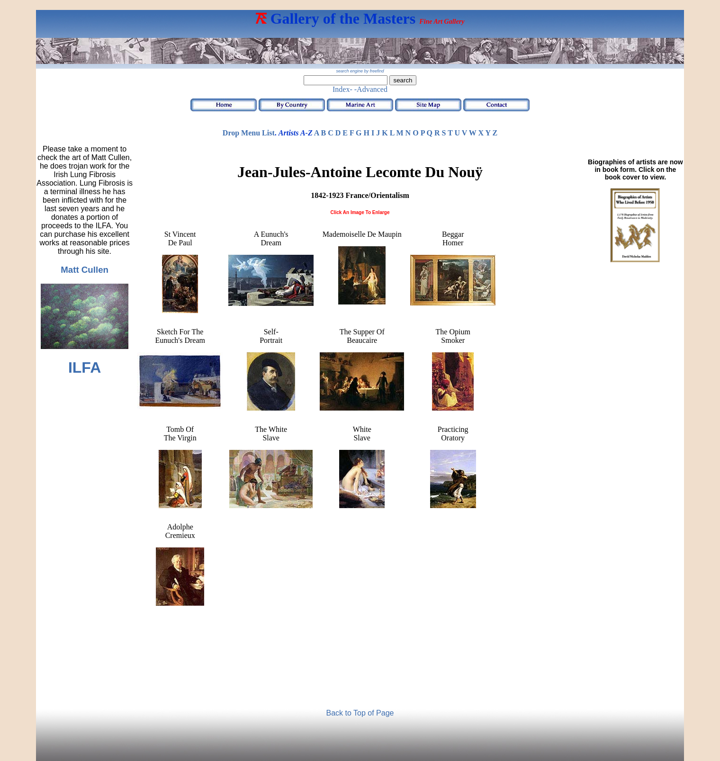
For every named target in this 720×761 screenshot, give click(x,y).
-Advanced (370, 89)
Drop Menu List (249, 133)
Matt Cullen (84, 270)
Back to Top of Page (360, 713)
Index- (342, 89)
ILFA (84, 367)
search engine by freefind (360, 71)
